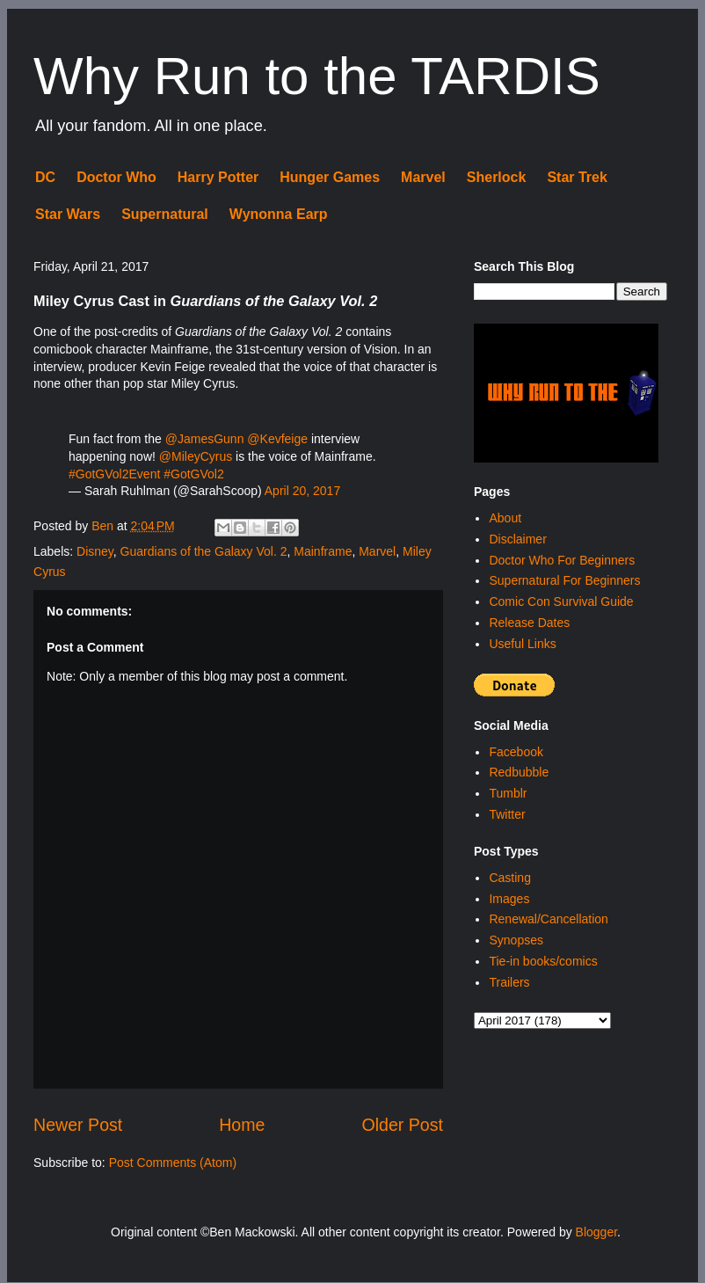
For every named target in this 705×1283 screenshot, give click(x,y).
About (505, 518)
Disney (94, 551)
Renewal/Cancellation (548, 919)
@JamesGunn (204, 439)
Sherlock (497, 177)
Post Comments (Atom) (172, 1162)
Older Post (402, 1124)
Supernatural (164, 214)
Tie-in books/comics (543, 961)
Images (509, 899)
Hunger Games (330, 177)
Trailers (509, 982)
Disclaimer (517, 539)
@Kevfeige (277, 439)
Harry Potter (218, 177)
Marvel (423, 177)
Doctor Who (116, 177)
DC (45, 177)
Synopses (515, 940)
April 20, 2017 (302, 491)
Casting (509, 878)
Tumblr (508, 793)
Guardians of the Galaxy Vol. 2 (203, 551)
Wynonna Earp (278, 214)
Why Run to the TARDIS (316, 76)
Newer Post (77, 1124)
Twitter (507, 814)
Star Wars (67, 214)
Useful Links (522, 644)
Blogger (596, 1232)
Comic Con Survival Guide (561, 601)
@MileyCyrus (195, 456)
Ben (104, 526)
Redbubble (519, 772)
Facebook (515, 752)
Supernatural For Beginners (564, 580)
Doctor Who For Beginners (562, 560)
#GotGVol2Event (114, 474)
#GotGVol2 (194, 474)
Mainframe (323, 551)
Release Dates (529, 623)
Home (242, 1124)
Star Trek (577, 177)
